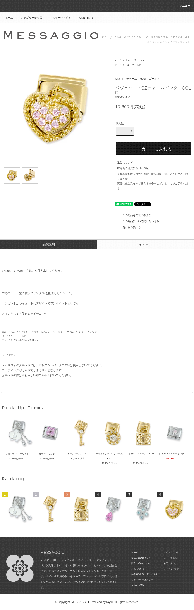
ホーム (9, 17)
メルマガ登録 (137, 585)
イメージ (145, 244)
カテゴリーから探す (30, 17)
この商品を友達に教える (134, 215)
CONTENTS (84, 17)
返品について (125, 162)
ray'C (109, 602)
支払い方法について (141, 558)
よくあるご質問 (171, 569)
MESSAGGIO (80, 602)
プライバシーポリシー (142, 580)
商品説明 (48, 244)
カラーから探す (59, 17)
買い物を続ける (129, 227)
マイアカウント (171, 552)
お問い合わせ (170, 563)
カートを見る (170, 558)
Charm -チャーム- (134, 60)
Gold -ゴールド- (133, 65)
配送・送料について (141, 563)
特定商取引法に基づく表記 (133, 168)
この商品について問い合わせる (138, 221)
